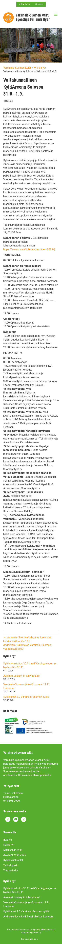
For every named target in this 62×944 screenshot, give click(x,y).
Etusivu (7, 839)
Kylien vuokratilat (13, 860)
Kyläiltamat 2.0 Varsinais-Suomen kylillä (26, 696)
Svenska (39, 4)
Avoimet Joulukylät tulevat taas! (21, 675)
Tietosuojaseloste (29, 939)
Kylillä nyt (39, 67)
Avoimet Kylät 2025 (14, 855)
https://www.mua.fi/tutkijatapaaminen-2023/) (29, 249)
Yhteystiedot (24, 4)
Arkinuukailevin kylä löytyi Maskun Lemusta (28, 916)
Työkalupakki (10, 865)
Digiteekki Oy (35, 932)
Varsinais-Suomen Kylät (17, 67)
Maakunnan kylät (12, 849)
